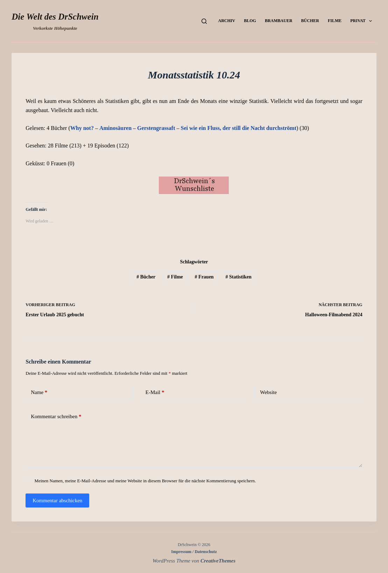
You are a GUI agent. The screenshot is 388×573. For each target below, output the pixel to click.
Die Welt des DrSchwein (55, 16)
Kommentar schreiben (56, 416)
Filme (334, 20)
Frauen (204, 276)
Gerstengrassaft (156, 128)
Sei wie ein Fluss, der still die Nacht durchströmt (239, 128)
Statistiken (238, 276)
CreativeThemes (217, 561)
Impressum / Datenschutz (194, 551)
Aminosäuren (115, 128)
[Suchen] (204, 21)
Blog (250, 20)
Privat (362, 21)
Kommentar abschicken (57, 500)
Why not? (82, 128)
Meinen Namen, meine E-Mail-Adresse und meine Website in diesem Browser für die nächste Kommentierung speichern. (145, 480)
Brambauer (278, 20)
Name (39, 392)
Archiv (226, 20)
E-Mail (155, 392)
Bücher (310, 20)
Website (268, 392)
